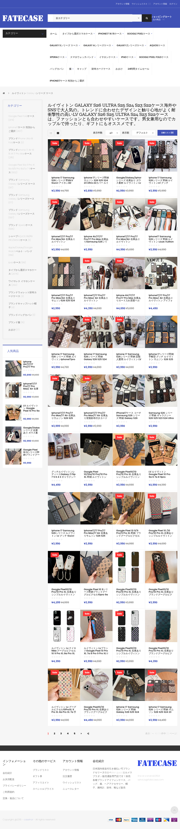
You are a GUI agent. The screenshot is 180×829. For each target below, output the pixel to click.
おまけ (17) (13, 329)
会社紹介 (7, 773)
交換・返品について (13, 798)
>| (88, 733)
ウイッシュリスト (72, 782)
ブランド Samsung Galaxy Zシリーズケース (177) (21, 198)
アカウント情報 (122, 3)
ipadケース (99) (17, 262)
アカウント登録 (160, 3)
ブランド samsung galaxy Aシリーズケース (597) (21, 213)
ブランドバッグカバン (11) (21, 315)
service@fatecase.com (151, 779)
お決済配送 (8, 779)
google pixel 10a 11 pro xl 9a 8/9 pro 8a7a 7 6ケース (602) (21, 168)
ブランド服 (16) (16, 322)
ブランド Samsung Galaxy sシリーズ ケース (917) (21, 183)
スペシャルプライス (43, 789)
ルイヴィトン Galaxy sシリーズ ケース (32, 93)
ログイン (173, 3)
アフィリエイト (41, 782)
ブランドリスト (41, 770)
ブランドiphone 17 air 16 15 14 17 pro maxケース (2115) (21, 153)
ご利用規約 (8, 792)
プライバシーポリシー (14, 785)
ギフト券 (37, 776)
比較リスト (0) (167, 132)
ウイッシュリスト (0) (141, 3)
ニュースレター (71, 789)
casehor (28, 819)
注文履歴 (67, 776)
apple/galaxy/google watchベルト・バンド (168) (20, 251)
